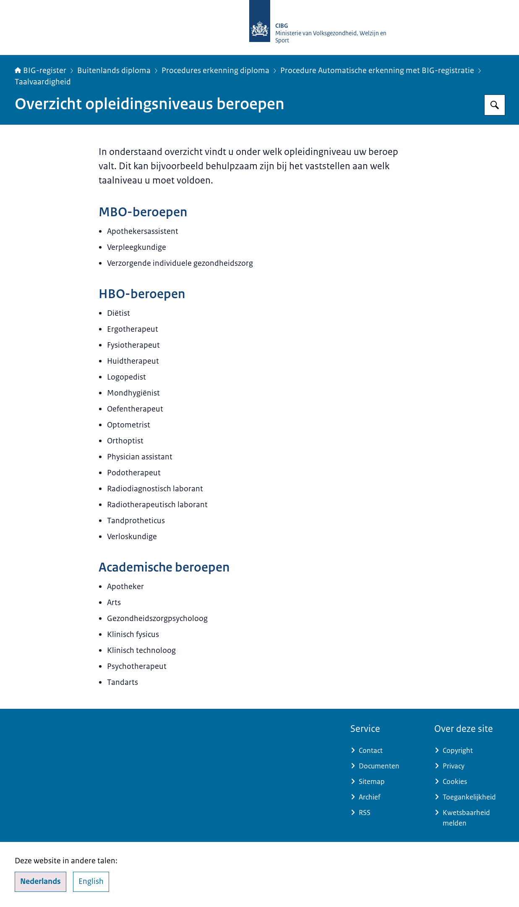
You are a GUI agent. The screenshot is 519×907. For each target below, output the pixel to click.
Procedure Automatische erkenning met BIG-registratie (377, 71)
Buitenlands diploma (114, 71)
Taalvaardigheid (43, 82)
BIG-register (40, 71)
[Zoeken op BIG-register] (495, 105)
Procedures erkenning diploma (215, 71)
